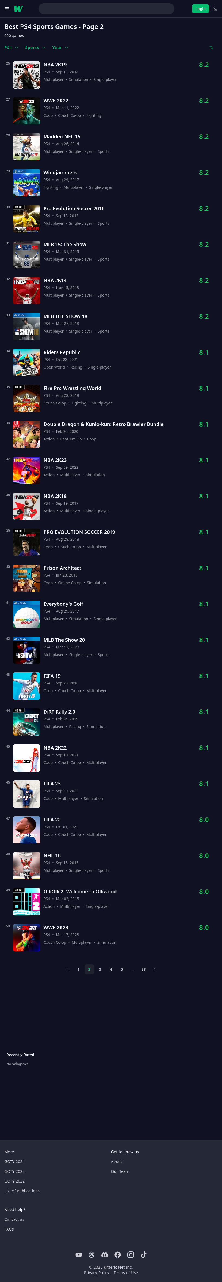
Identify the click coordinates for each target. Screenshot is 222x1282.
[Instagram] (130, 1254)
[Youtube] (78, 1254)
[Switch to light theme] (215, 8)
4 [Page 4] (111, 969)
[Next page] (155, 969)
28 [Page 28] (143, 969)
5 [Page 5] (122, 969)
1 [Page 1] (78, 969)
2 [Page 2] (89, 969)
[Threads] (91, 1254)
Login (200, 8)
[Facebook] (117, 1254)
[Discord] (104, 1254)
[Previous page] (68, 969)
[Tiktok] (143, 1254)
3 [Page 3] (100, 969)
